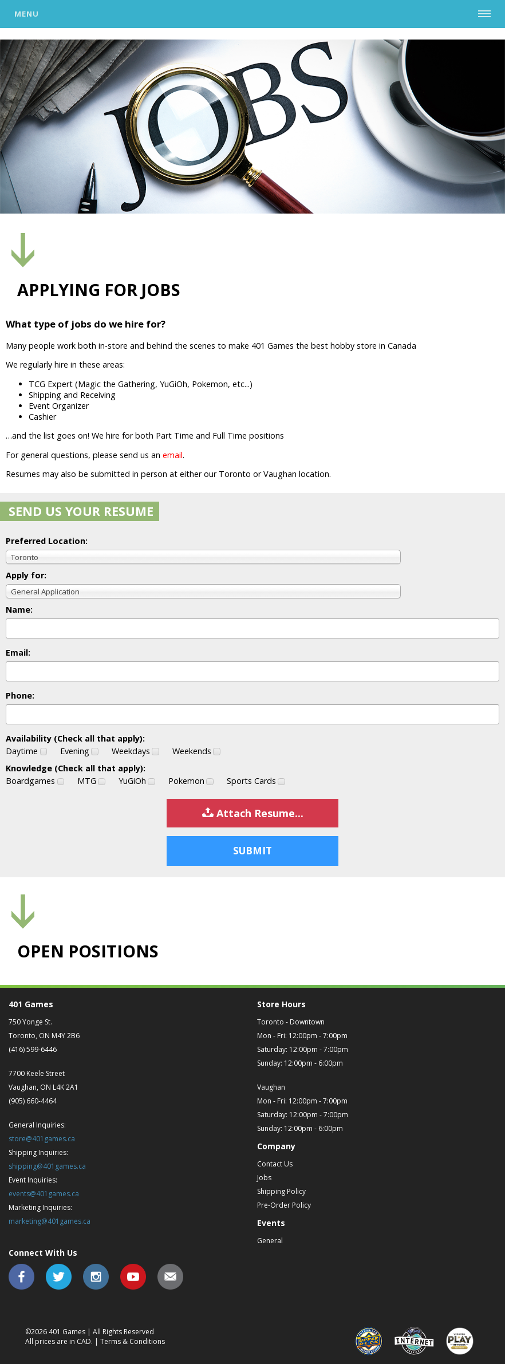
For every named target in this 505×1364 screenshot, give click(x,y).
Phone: (20, 695)
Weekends (196, 751)
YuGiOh (137, 780)
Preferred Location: (47, 540)
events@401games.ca (44, 1194)
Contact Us (275, 1164)
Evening (79, 751)
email (173, 455)
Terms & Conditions (132, 1341)
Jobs (264, 1177)
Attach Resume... (252, 813)
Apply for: (26, 575)
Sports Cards (256, 780)
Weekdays (135, 751)
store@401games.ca (42, 1139)
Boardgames (35, 780)
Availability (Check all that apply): (75, 738)
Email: (18, 652)
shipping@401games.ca (47, 1166)
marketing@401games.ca (49, 1221)
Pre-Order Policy (284, 1205)
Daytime (26, 751)
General (270, 1240)
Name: (19, 609)
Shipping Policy (281, 1191)
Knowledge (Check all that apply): (75, 768)
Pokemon (191, 780)
